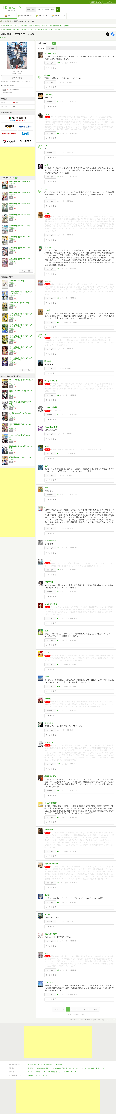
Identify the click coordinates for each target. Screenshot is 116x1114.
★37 (58, 883)
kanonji (47, 281)
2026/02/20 (70, 82)
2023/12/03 (73, 817)
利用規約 (59, 1064)
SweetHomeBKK (51, 427)
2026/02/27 (73, 63)
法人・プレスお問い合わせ (52, 1071)
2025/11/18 (70, 201)
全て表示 (41, 48)
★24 (58, 686)
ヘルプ (30, 1071)
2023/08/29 (70, 921)
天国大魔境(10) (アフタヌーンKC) (19, 237)
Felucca (47, 560)
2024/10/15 (73, 570)
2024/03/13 (73, 710)
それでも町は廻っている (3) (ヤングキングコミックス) (20, 326)
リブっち (47, 247)
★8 (58, 790)
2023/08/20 (73, 970)
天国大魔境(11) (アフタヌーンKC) (19, 248)
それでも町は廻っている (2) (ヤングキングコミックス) (20, 315)
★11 (58, 63)
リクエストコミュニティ (71, 1071)
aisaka (47, 75)
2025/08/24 (70, 235)
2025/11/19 (73, 176)
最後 (95, 1009)
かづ (46, 165)
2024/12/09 (70, 528)
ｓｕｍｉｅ (48, 723)
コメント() (64, 63)
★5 (58, 570)
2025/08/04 (73, 322)
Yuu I (46, 677)
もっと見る (26, 271)
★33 (58, 322)
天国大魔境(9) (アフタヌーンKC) (19, 226)
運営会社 (31, 1068)
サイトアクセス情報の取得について (93, 1068)
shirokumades (50, 541)
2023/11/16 (73, 851)
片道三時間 (48, 582)
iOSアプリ (44, 1075)
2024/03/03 (70, 730)
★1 (58, 101)
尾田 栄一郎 (12, 428)
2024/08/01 (73, 640)
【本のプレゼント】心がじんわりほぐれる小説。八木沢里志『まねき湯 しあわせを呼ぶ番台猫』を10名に (36, 26)
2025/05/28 (73, 414)
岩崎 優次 (12, 459)
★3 (58, 133)
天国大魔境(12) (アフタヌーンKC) (19, 259)
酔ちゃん (47, 361)
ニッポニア (48, 310)
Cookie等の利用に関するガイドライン (66, 1068)
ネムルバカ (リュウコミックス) (19, 303)
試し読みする (17, 78)
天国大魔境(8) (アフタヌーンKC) (19, 215)
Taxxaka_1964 (50, 53)
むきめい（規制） (51, 407)
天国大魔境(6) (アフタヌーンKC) (19, 192)
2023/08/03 (73, 994)
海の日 (47, 895)
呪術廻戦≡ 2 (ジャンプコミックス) (20, 457)
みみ (46, 466)
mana (46, 114)
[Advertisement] (17, 161)
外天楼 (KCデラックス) (16, 281)
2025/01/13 (73, 494)
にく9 (46, 652)
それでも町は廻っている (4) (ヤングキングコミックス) (20, 359)
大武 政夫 (12, 417)
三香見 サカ (12, 450)
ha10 (46, 189)
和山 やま (12, 384)
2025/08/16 (73, 298)
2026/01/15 (73, 101)
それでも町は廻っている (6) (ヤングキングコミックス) (20, 348)
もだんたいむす (50, 934)
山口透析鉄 (48, 829)
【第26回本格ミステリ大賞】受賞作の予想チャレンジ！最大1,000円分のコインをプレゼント (31, 29)
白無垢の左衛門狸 (51, 864)
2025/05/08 (73, 453)
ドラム (47, 213)
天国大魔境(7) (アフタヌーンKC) (19, 204)
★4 (58, 591)
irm (45, 145)
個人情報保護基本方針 (44, 1068)
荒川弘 (11, 395)
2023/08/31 (73, 902)
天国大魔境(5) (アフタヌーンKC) (19, 181)
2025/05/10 (70, 434)
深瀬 (46, 488)
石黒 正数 (8, 21)
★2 (58, 177)
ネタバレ (51, 48)
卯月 (46, 631)
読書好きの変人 (50, 776)
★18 (58, 764)
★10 (58, 664)
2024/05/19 (73, 664)
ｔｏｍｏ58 (48, 742)
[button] (58, 9)
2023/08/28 (73, 941)
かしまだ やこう (50, 381)
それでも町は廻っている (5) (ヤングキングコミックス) (20, 337)
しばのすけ (48, 94)
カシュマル (48, 982)
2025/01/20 (70, 475)
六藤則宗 (47, 699)
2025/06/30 (73, 395)
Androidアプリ (32, 1075)
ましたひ (47, 914)
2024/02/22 (73, 764)
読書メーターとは (33, 1064)
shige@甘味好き (51, 803)
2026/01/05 (70, 152)
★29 (58, 851)
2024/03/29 (73, 686)
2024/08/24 (73, 591)
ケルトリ (47, 446)
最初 (56, 1009)
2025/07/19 (70, 368)
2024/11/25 (73, 548)
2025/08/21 (73, 269)
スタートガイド (47, 1064)
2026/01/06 (73, 133)
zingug (47, 953)
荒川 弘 (11, 406)
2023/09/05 (73, 882)
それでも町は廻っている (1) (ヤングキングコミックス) (20, 292)
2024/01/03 (73, 790)
